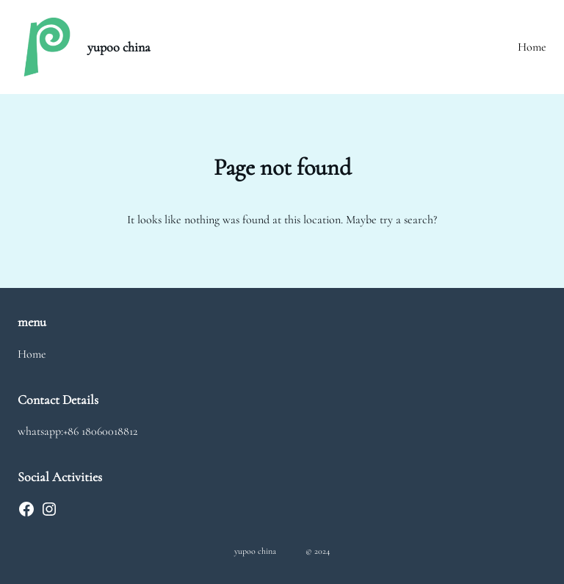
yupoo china (119, 47)
